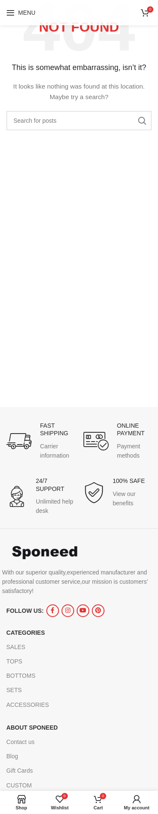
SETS (14, 690)
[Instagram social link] (68, 610)
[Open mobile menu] (21, 12)
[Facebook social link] (52, 610)
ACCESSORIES (27, 704)
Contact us (20, 742)
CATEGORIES (25, 632)
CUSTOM (19, 785)
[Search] (79, 120)
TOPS (14, 661)
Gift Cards (19, 770)
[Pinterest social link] (98, 610)
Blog (12, 756)
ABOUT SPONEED (32, 727)
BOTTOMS (20, 675)
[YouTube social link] (83, 610)
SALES (15, 647)
